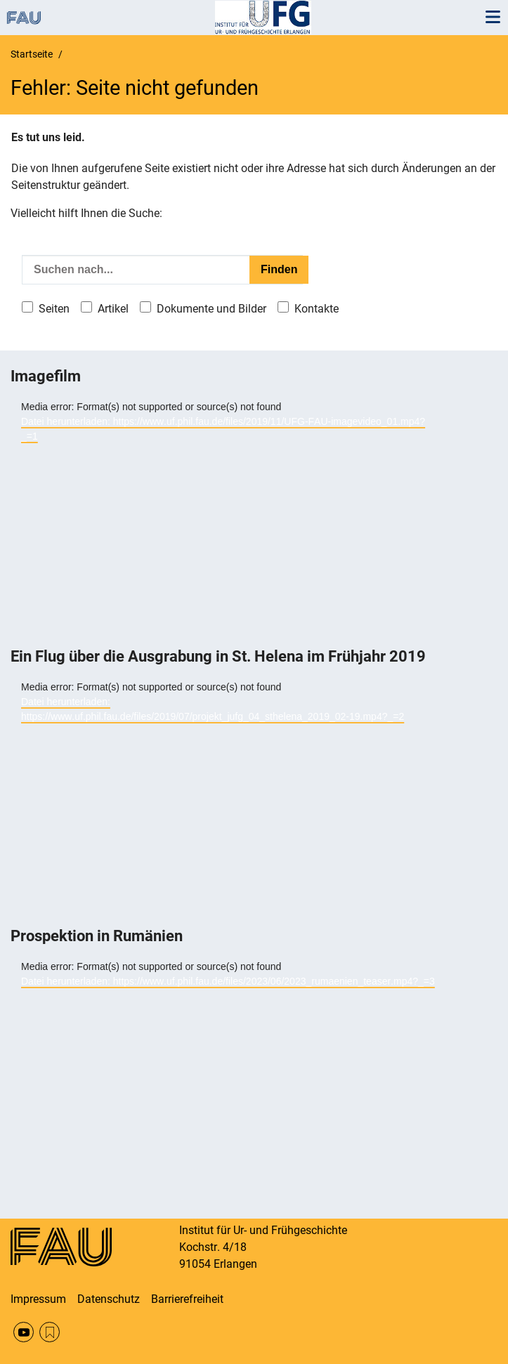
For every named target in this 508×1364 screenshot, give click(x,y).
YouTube (23, 1332)
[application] (228, 522)
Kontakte (316, 308)
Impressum (38, 1299)
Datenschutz (108, 1299)
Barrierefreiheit (187, 1299)
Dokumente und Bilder (211, 308)
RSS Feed (49, 1332)
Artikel (113, 308)
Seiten (54, 308)
